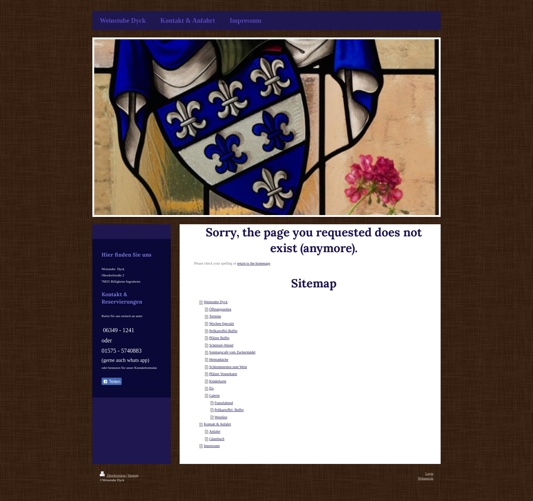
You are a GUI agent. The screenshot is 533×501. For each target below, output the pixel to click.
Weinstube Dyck (216, 302)
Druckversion (113, 475)
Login (429, 473)
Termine (215, 316)
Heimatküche (218, 359)
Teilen (111, 381)
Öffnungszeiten (220, 309)
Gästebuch (216, 439)
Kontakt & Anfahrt (217, 424)
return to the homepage (254, 263)
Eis (211, 388)
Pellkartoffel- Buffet (228, 410)
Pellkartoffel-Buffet (223, 331)
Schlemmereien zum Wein (228, 367)
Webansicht (425, 478)
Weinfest (220, 417)
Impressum (212, 446)
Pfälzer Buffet (219, 338)
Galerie (214, 395)
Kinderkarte (218, 381)
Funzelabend (223, 403)
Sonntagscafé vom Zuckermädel (232, 352)
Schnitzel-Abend (221, 345)
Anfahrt (214, 431)
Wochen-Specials (221, 324)
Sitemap (133, 475)
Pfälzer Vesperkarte (223, 374)
